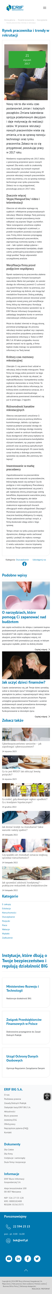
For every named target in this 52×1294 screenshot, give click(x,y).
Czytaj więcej (42, 649)
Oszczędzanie (42, 20)
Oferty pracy (9, 1124)
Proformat (45, 1289)
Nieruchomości (9, 912)
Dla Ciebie (9, 1149)
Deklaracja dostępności (28, 1286)
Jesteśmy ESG (10, 1120)
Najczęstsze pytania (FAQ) (16, 1128)
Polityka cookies (40, 1284)
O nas (7, 1095)
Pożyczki (6, 921)
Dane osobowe (28, 1284)
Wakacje (6, 929)
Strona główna (9, 20)
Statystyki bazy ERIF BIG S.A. (17, 1107)
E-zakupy (6, 904)
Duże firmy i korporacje (15, 1162)
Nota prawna (16, 1284)
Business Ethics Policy (10, 1286)
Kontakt (8, 1132)
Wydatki (6, 933)
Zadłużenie (7, 938)
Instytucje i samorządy (14, 1158)
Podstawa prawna (12, 1099)
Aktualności (9, 1111)
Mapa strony (6, 1284)
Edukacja (6, 908)
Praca (4, 925)
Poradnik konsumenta (26, 20)
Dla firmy (8, 1154)
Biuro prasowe (11, 1116)
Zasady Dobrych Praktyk (15, 1103)
